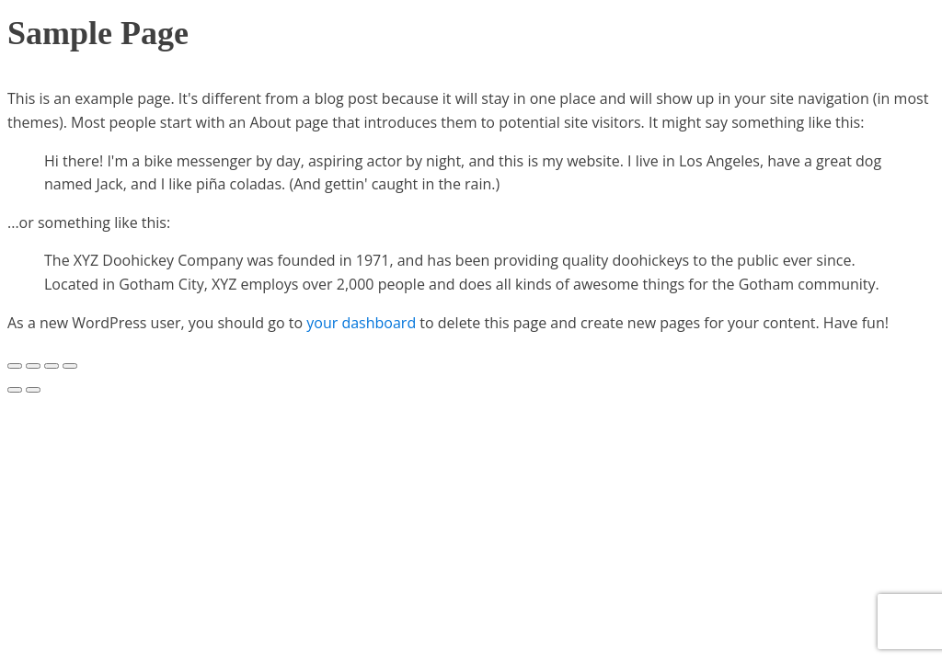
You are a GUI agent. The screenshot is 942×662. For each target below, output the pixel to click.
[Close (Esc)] (14, 366)
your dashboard (361, 323)
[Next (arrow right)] (33, 390)
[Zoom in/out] (70, 366)
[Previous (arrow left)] (14, 390)
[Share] (33, 366)
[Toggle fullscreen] (51, 366)
